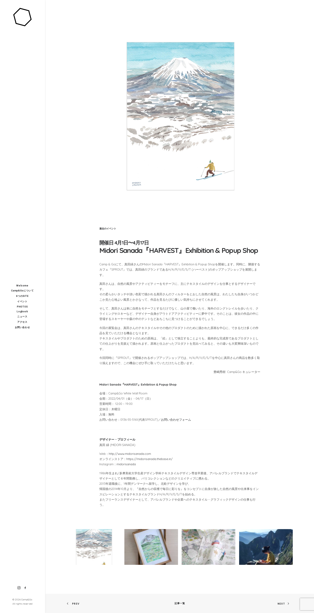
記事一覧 (180, 603)
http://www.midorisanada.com (130, 454)
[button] (19, 588)
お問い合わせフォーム (176, 420)
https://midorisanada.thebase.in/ (149, 459)
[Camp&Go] (22, 17)
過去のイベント (107, 228)
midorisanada (126, 464)
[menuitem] (19, 588)
